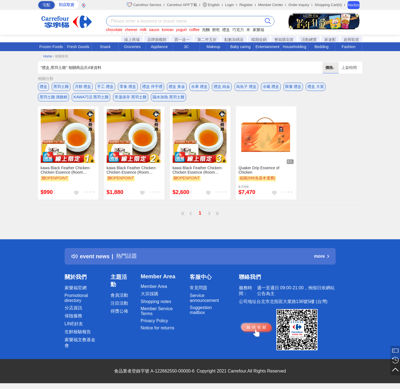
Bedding (322, 47)
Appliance (159, 47)
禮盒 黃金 (177, 86)
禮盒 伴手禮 (152, 86)
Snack (105, 47)
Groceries (132, 47)
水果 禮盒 (199, 86)
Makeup (213, 47)
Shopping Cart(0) (328, 5)
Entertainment (267, 47)
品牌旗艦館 (157, 39)
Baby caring (240, 47)
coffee (194, 29)
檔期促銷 (259, 39)
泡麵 (206, 29)
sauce (154, 29)
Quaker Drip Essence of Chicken (259, 171)
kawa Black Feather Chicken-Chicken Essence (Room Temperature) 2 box (132, 171)
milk (143, 29)
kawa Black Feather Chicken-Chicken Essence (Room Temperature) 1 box (66, 171)
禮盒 (226, 29)
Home (47, 56)
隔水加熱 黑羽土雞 (168, 97)
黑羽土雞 (61, 86)
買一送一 (182, 39)
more (321, 257)
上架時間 (349, 67)
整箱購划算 (284, 39)
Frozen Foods (51, 47)
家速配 (330, 39)
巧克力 (238, 29)
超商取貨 (351, 39)
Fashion (348, 47)
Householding (294, 47)
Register (246, 5)
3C (186, 47)
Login (229, 5)
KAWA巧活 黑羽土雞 (91, 97)
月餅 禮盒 (83, 86)
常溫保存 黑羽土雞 (131, 97)
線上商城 (132, 39)
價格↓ (330, 67)
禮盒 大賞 (315, 86)
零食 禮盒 (128, 86)
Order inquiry (298, 5)
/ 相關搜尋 (60, 56)
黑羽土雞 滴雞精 (54, 97)
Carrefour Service (144, 4)
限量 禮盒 (293, 86)
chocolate (114, 29)
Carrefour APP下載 (182, 5)
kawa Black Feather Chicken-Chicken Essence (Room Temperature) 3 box (198, 171)
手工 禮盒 (105, 86)
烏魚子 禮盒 (246, 86)
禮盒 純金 (222, 86)
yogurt (181, 29)
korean (167, 29)
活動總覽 (309, 39)
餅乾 (216, 29)
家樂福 (258, 29)
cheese (131, 29)
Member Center (270, 5)
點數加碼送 (234, 39)
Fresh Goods (78, 47)
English (211, 4)
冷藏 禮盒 (271, 86)
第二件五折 (207, 39)
